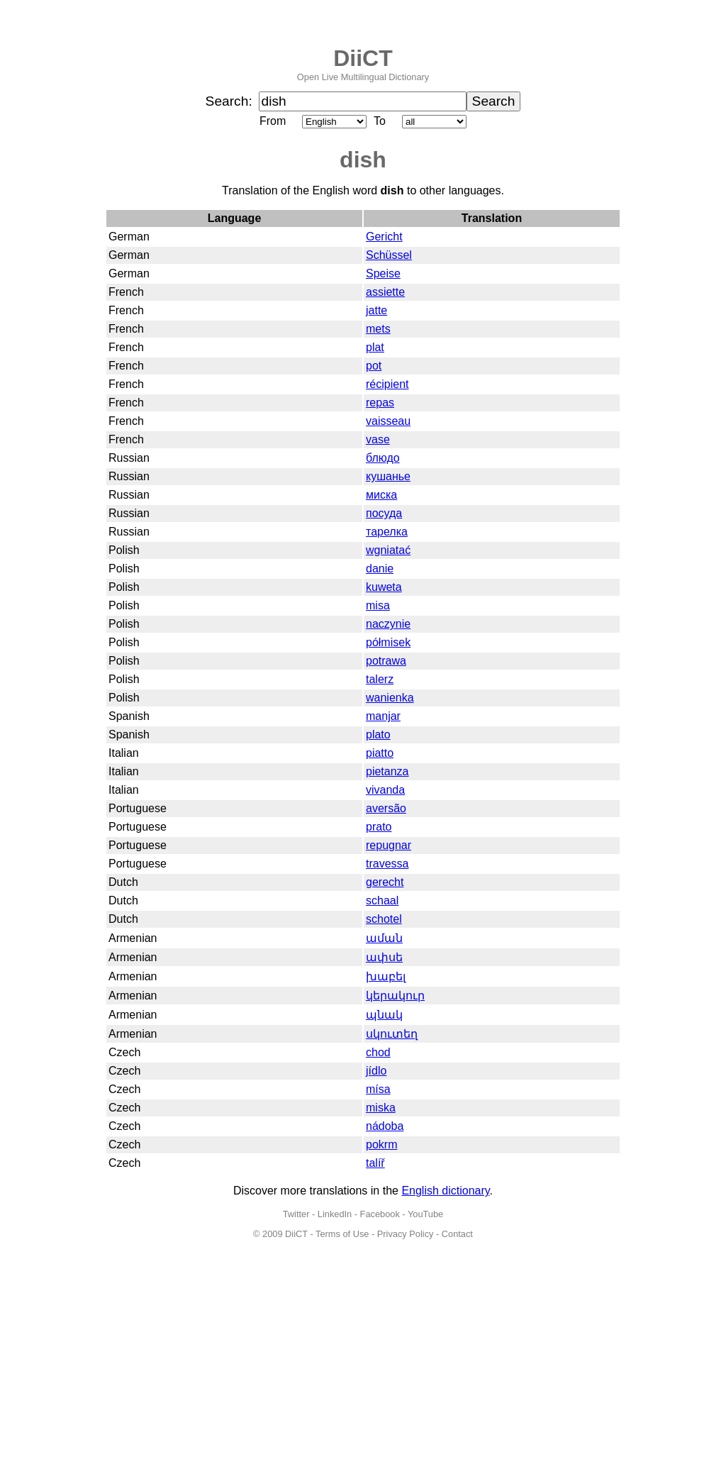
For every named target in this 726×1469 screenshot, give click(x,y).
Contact (457, 1234)
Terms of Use (342, 1234)
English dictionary (445, 1191)
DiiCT (363, 58)
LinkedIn (335, 1214)
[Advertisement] (363, 1362)
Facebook (380, 1214)
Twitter (296, 1214)
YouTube (425, 1214)
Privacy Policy (405, 1234)
